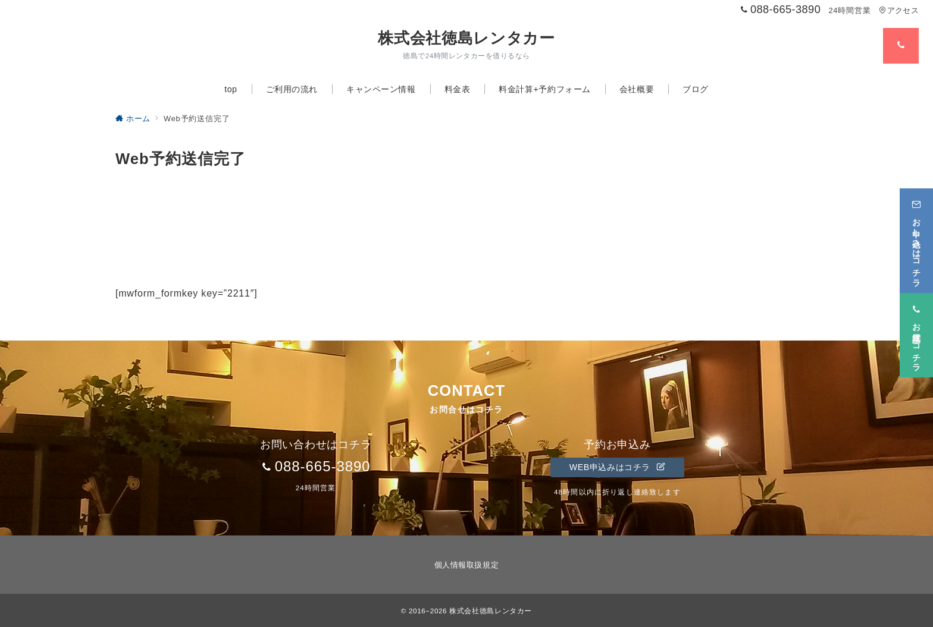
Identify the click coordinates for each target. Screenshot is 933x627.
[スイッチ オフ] (900, 45)
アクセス (899, 10)
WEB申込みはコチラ (617, 467)
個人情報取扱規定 (466, 564)
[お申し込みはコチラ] (916, 240)
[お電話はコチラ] (916, 335)
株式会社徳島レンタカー (466, 38)
